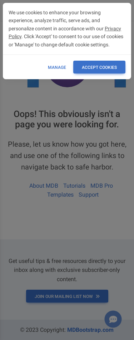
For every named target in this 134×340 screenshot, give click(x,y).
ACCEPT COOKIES (99, 67)
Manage (57, 67)
